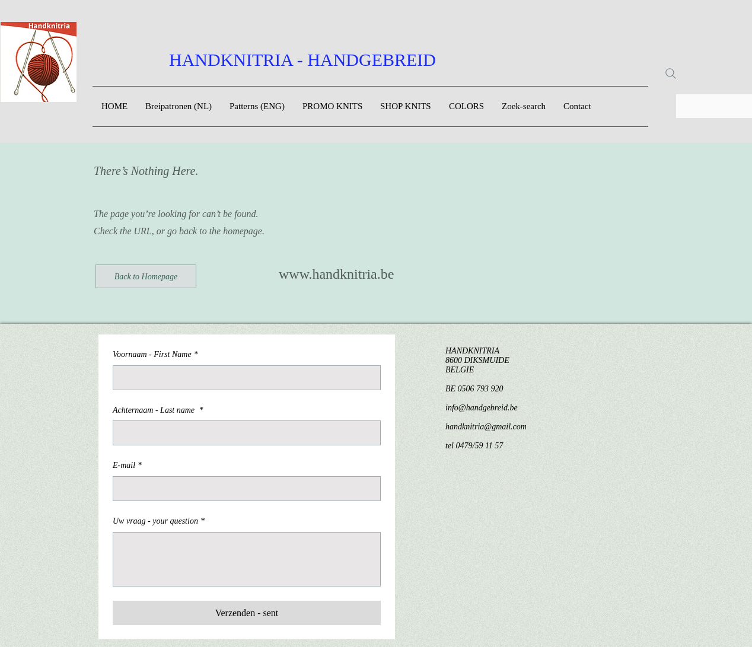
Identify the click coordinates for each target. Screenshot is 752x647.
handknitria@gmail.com (486, 426)
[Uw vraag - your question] (246, 559)
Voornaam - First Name (155, 355)
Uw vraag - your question (159, 521)
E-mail (127, 465)
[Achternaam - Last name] (243, 433)
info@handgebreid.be (481, 407)
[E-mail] (243, 489)
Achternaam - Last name (158, 410)
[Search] (670, 73)
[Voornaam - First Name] (243, 378)
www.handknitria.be (336, 274)
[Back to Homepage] (145, 276)
